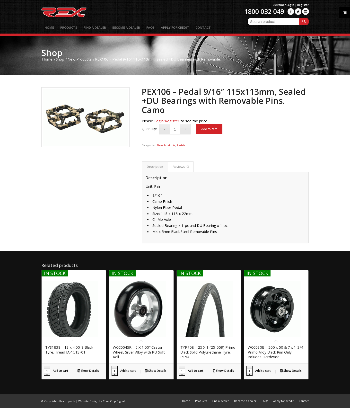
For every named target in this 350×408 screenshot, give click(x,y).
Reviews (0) (181, 167)
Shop (51, 52)
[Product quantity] (175, 129)
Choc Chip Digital (114, 401)
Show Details (88, 370)
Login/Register (166, 120)
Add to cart (209, 129)
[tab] (155, 166)
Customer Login (283, 5)
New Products (166, 145)
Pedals (181, 145)
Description (155, 167)
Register (303, 5)
